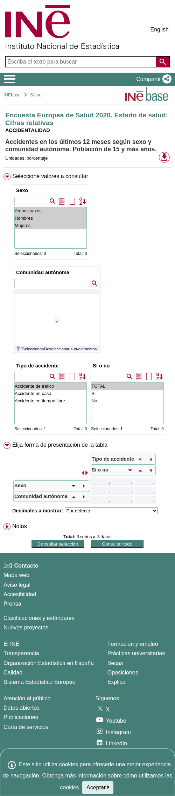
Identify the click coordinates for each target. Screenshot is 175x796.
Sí (127, 393)
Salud (36, 94)
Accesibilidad (20, 594)
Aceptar (97, 787)
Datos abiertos (22, 708)
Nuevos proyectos (26, 627)
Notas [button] (19, 526)
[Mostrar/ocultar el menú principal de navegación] (10, 79)
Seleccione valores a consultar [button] (50, 176)
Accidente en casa (50, 393)
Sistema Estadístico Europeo (39, 682)
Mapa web (16, 575)
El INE (11, 644)
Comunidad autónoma (42, 272)
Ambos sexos (50, 210)
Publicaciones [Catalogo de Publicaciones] (21, 717)
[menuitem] (88, 305)
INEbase (12, 94)
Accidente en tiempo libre (50, 400)
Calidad (13, 672)
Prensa (12, 604)
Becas (115, 663)
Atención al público (27, 698)
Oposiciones (122, 672)
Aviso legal (17, 585)
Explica (116, 682)
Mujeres (50, 225)
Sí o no (101, 365)
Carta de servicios (26, 727)
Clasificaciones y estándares (39, 618)
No (127, 400)
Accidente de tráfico (50, 386)
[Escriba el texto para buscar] (81, 61)
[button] (152, 79)
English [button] (159, 29)
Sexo (22, 190)
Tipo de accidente (37, 365)
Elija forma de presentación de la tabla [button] (59, 445)
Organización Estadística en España (49, 663)
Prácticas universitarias (136, 653)
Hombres (50, 218)
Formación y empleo (132, 644)
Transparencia (21, 653)
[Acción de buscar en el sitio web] (163, 61)
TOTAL (127, 386)
